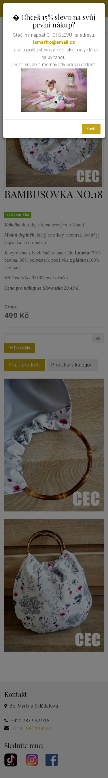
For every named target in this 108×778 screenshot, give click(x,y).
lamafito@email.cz (54, 42)
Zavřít (91, 128)
